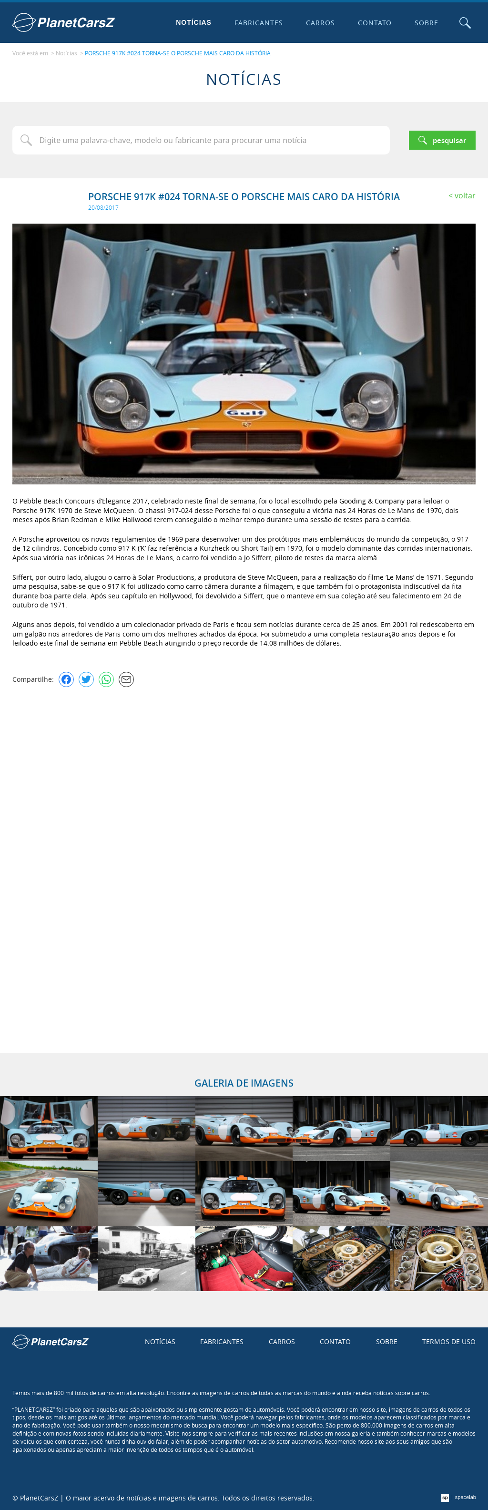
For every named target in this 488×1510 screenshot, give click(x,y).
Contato (375, 22)
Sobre (426, 22)
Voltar (465, 195)
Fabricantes (258, 22)
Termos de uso (449, 1341)
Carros (320, 22)
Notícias (194, 22)
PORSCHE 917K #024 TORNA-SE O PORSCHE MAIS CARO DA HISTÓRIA (178, 53)
